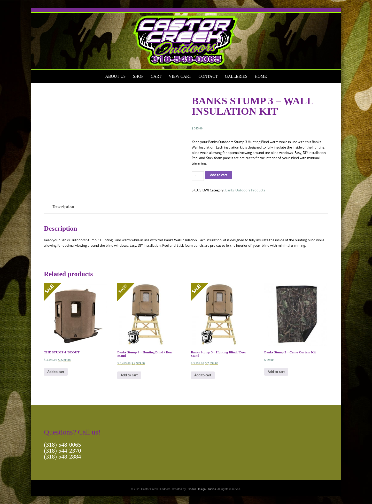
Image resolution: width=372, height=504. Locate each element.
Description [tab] (63, 206)
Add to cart (218, 175)
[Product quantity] (198, 176)
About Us (115, 76)
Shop (138, 76)
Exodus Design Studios (201, 489)
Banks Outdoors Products (245, 190)
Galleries (236, 76)
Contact (208, 76)
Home (261, 76)
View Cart (180, 76)
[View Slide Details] (186, 39)
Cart (156, 76)
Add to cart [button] (55, 371)
